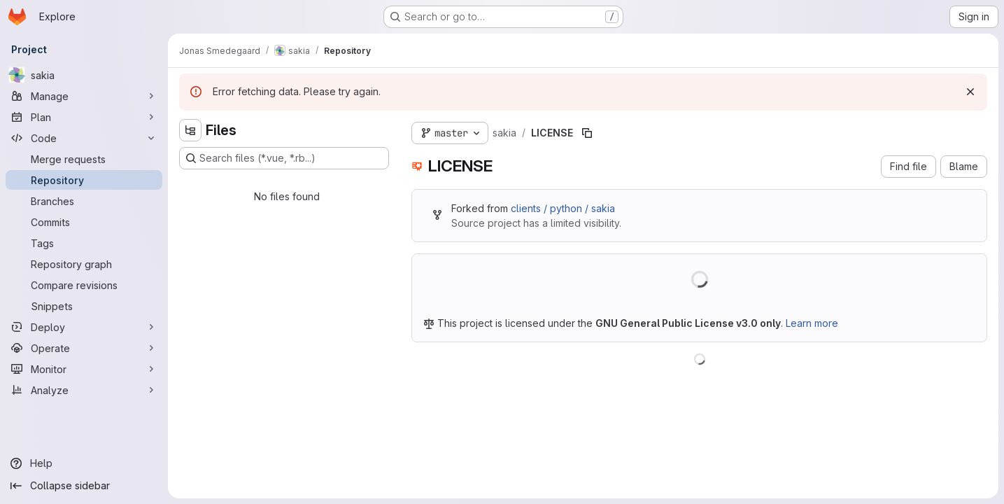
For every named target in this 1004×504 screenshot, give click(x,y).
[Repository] (84, 180)
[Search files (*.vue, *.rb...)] (284, 158)
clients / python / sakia (563, 208)
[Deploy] (84, 327)
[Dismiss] (970, 91)
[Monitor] (84, 369)
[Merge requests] (84, 159)
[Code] (84, 138)
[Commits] (84, 222)
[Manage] (84, 96)
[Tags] (84, 243)
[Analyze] (84, 390)
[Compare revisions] (84, 285)
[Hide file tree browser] (190, 130)
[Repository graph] (84, 264)
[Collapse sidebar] (84, 486)
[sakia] (84, 75)
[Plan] (84, 117)
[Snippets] (84, 306)
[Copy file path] (587, 133)
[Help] (84, 463)
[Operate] (84, 348)
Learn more (812, 323)
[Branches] (84, 201)
